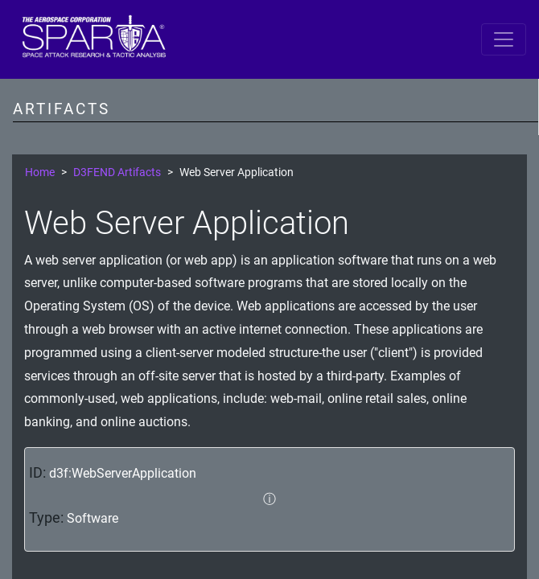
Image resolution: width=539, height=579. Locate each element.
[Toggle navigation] (503, 39)
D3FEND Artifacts (117, 172)
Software (92, 518)
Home (40, 172)
